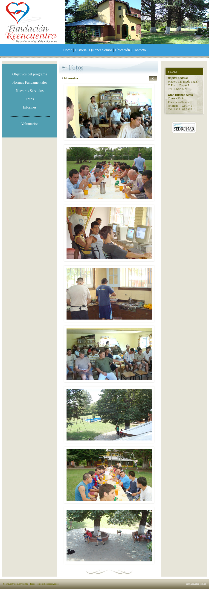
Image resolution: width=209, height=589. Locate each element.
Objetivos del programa (29, 74)
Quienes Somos (100, 50)
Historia (81, 50)
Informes (29, 107)
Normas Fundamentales (29, 82)
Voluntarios (29, 124)
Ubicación (122, 50)
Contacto (139, 50)
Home (67, 50)
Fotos (30, 99)
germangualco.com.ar (196, 584)
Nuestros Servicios (30, 91)
